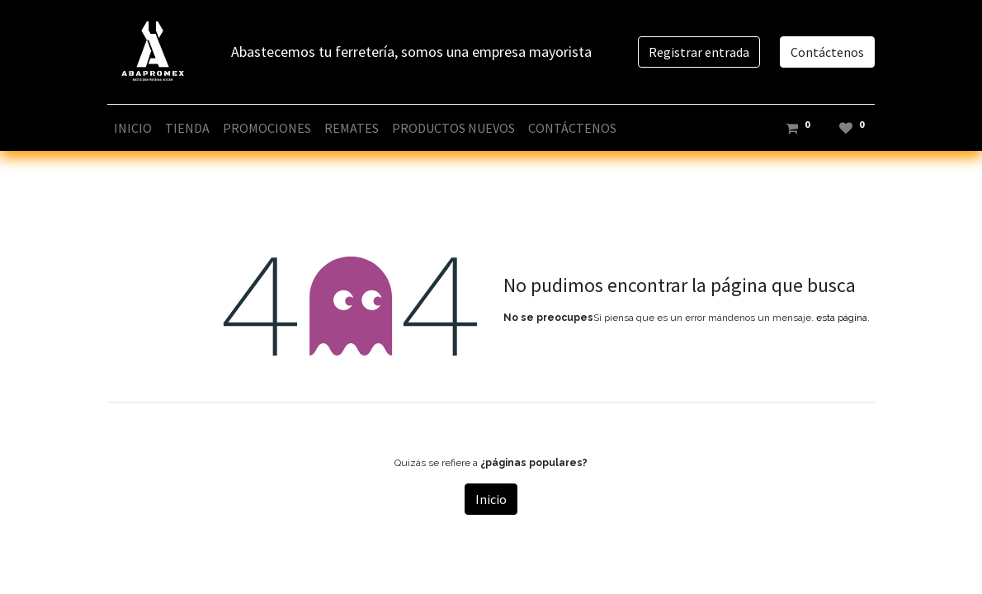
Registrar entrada (699, 52)
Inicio (491, 499)
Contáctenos (827, 52)
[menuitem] (132, 127)
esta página (841, 317)
